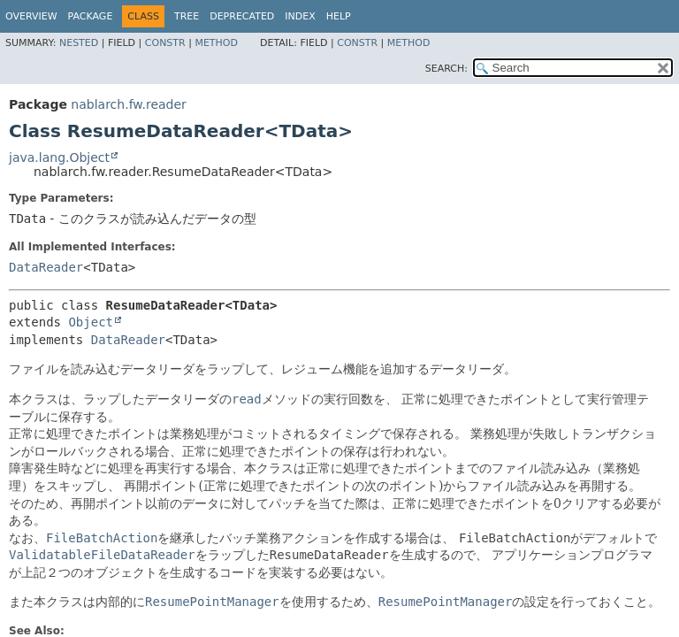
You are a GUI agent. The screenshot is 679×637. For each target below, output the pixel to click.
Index (300, 16)
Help (338, 16)
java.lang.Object (59, 157)
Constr (165, 43)
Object (90, 322)
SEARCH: (446, 68)
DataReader (46, 267)
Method (216, 43)
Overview (31, 16)
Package (90, 16)
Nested (78, 43)
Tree (186, 16)
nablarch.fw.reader (128, 104)
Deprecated (242, 16)
